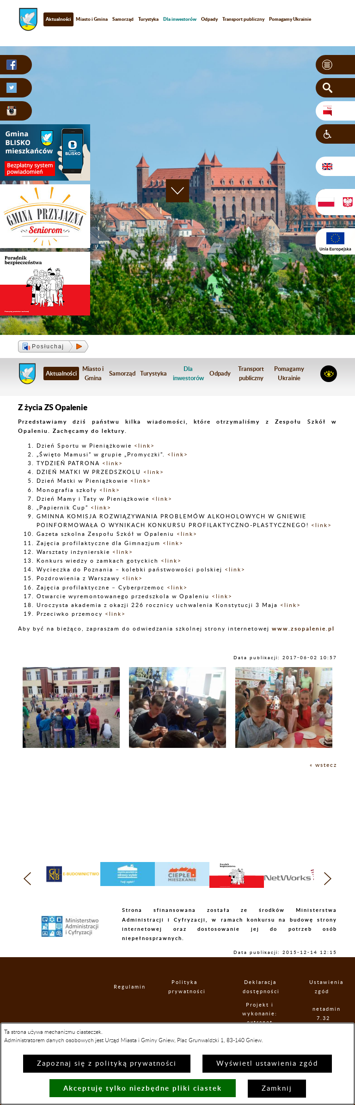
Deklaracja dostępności (260, 987)
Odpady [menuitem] (209, 19)
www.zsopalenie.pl (303, 628)
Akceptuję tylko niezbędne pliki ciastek (142, 1088)
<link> (144, 446)
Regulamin (121, 987)
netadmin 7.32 (323, 1013)
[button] (335, 64)
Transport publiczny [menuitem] (243, 19)
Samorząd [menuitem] (123, 19)
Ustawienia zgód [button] (321, 987)
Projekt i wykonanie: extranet (259, 1013)
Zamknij (277, 1088)
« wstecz (323, 765)
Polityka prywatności (184, 987)
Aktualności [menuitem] (58, 19)
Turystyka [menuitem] (148, 19)
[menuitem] (180, 19)
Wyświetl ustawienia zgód (267, 1063)
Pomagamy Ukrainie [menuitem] (290, 19)
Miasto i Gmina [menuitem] (92, 19)
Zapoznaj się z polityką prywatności (107, 1063)
